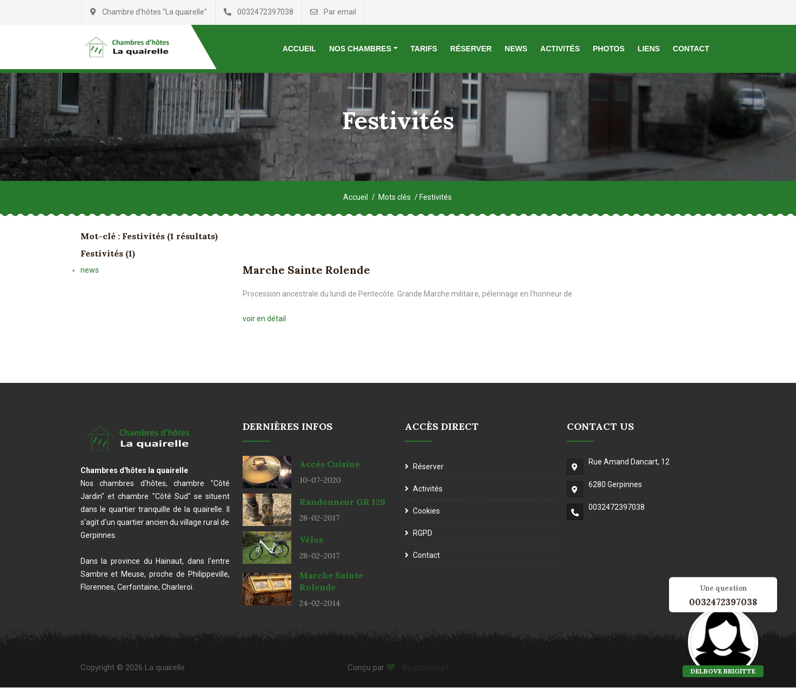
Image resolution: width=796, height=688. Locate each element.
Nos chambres (360, 48)
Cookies (426, 511)
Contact (691, 48)
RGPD (422, 533)
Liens (649, 48)
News (516, 48)
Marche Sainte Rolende (306, 270)
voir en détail (264, 319)
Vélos (311, 540)
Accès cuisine (329, 464)
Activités (560, 48)
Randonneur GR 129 (342, 502)
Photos (609, 48)
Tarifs (424, 48)
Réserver (471, 48)
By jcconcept (424, 668)
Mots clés (394, 197)
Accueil (299, 48)
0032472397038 (616, 507)
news (90, 270)
